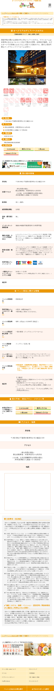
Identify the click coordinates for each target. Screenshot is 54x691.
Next (42, 81)
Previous (11, 81)
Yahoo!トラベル (11, 153)
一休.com (41, 149)
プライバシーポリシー (8, 677)
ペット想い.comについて (37, 23)
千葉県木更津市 (18, 34)
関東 (21, 13)
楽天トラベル (26, 149)
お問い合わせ (6, 681)
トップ (3, 13)
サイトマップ (33, 669)
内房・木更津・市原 (33, 34)
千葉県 (26, 13)
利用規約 (32, 673)
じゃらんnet (11, 149)
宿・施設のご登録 (34, 677)
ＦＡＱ (4, 673)
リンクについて (33, 681)
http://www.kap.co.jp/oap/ (12, 142)
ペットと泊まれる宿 (12, 13)
